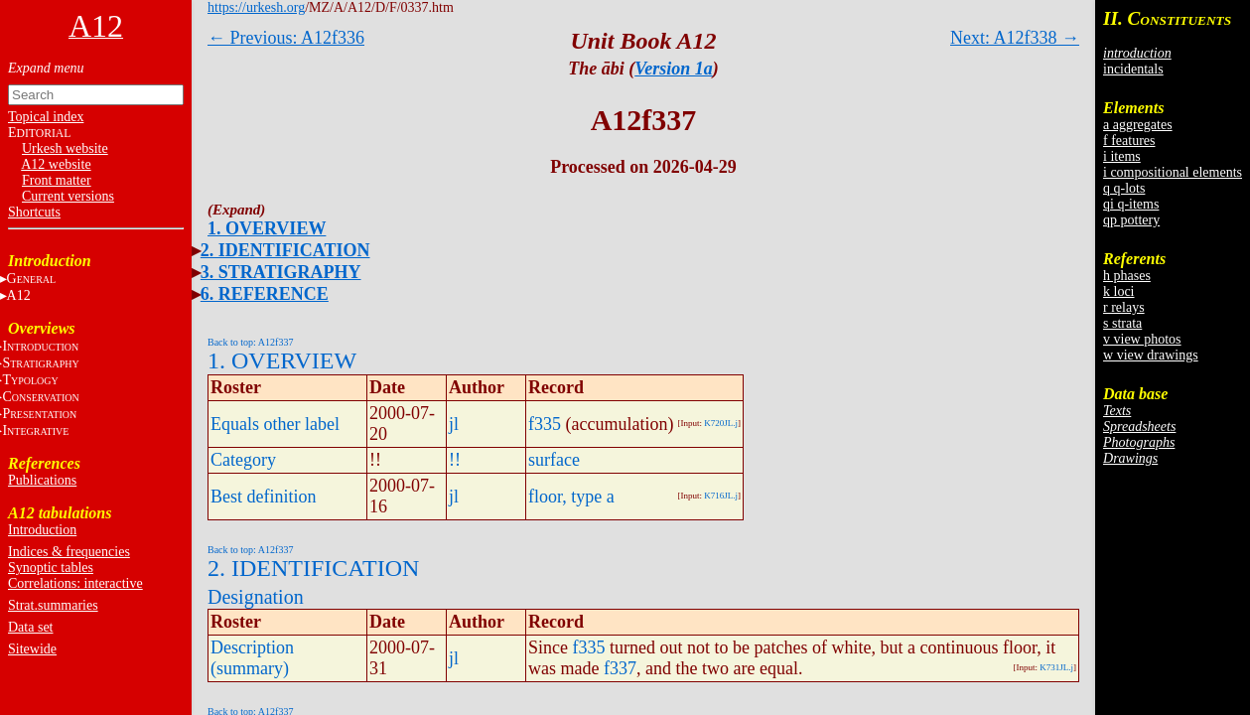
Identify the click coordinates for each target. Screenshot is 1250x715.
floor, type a (571, 496)
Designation (256, 597)
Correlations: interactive (75, 583)
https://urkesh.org (256, 7)
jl (454, 424)
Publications (42, 480)
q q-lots (1124, 188)
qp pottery (1131, 220)
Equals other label (275, 424)
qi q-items (1131, 204)
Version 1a (673, 68)
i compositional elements (1172, 172)
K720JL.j (721, 423)
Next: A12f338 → (1014, 38)
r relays (1124, 307)
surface (554, 460)
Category (243, 460)
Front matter (56, 180)
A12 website (55, 164)
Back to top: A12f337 (250, 342)
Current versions (68, 196)
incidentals (1133, 69)
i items (1122, 156)
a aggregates (1138, 124)
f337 (620, 668)
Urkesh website (65, 148)
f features (1129, 140)
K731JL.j (1056, 667)
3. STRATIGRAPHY (281, 272)
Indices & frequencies (69, 551)
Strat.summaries (53, 605)
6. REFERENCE (265, 294)
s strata (1122, 323)
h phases (1127, 275)
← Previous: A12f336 (286, 38)
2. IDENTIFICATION (285, 250)
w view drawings (1150, 355)
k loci (1119, 291)
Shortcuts (34, 212)
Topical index (45, 116)
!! (455, 460)
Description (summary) (252, 658)
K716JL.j (721, 495)
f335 (544, 424)
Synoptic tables (50, 567)
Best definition (263, 496)
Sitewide (32, 649)
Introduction (42, 529)
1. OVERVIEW (267, 228)
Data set (30, 627)
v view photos (1142, 339)
